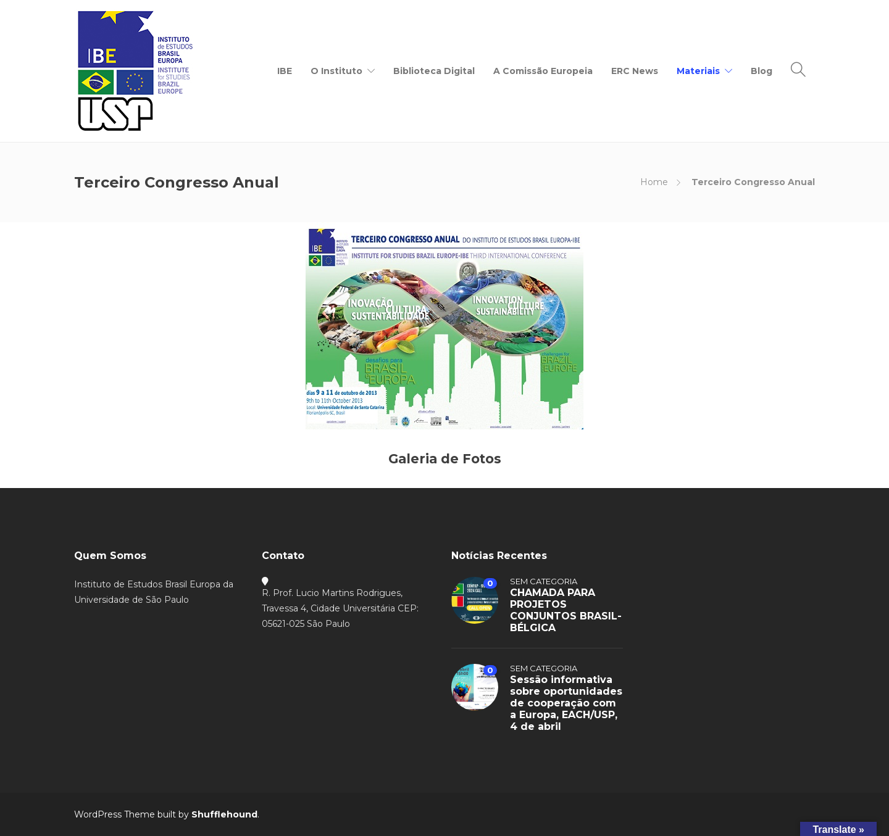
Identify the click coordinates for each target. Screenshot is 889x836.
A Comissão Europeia (543, 71)
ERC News (634, 71)
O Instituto (336, 71)
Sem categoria (543, 581)
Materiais (698, 71)
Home (654, 182)
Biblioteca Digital (434, 71)
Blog (761, 71)
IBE (284, 71)
